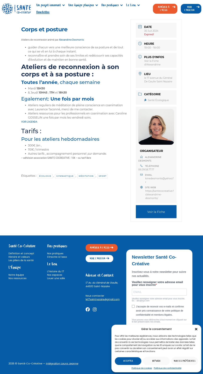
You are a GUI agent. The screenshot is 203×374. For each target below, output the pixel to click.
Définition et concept (21, 253)
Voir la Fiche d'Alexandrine (156, 214)
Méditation (86, 176)
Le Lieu (133, 5)
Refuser (156, 361)
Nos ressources (17, 278)
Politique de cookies (142, 368)
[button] (196, 329)
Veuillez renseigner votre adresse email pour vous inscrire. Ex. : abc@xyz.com (158, 300)
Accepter (128, 361)
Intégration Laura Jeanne (62, 363)
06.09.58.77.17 (146, 169)
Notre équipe (16, 275)
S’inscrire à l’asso (57, 257)
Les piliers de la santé (21, 260)
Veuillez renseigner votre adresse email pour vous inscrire (157, 283)
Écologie (45, 176)
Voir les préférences (184, 361)
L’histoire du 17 (55, 271)
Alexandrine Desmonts (71, 39)
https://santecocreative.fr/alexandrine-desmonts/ (159, 194)
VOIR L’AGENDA (29, 121)
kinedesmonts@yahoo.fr (159, 180)
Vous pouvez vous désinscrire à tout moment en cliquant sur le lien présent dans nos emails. (159, 321)
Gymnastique (65, 176)
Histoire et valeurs (19, 257)
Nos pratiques (112, 5)
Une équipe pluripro (83, 5)
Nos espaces (54, 275)
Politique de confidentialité (167, 368)
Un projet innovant (50, 5)
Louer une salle (56, 278)
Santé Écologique (156, 100)
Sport (103, 176)
